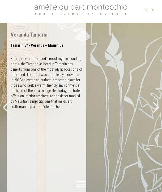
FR (152, 10)
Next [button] (156, 107)
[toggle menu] (81, 183)
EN (146, 10)
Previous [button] (6, 107)
